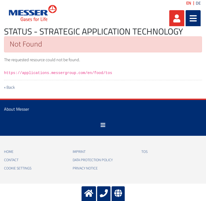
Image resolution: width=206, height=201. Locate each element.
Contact (11, 160)
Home (8, 151)
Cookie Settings (17, 168)
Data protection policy (93, 160)
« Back (9, 87)
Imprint (79, 151)
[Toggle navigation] (103, 125)
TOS (144, 151)
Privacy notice (85, 168)
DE (198, 3)
